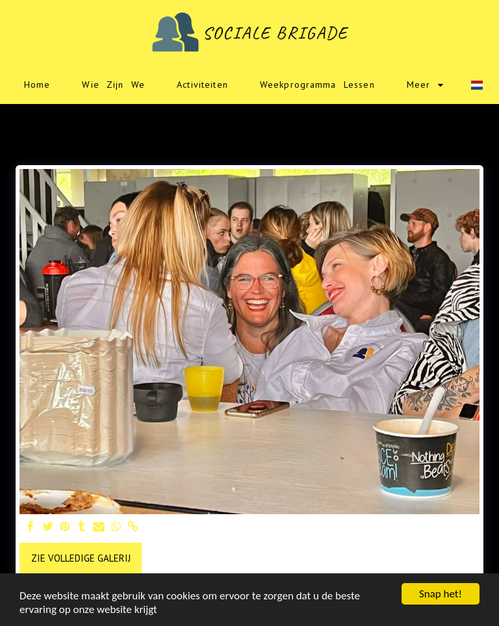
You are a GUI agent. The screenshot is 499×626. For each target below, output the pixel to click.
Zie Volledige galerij (81, 558)
